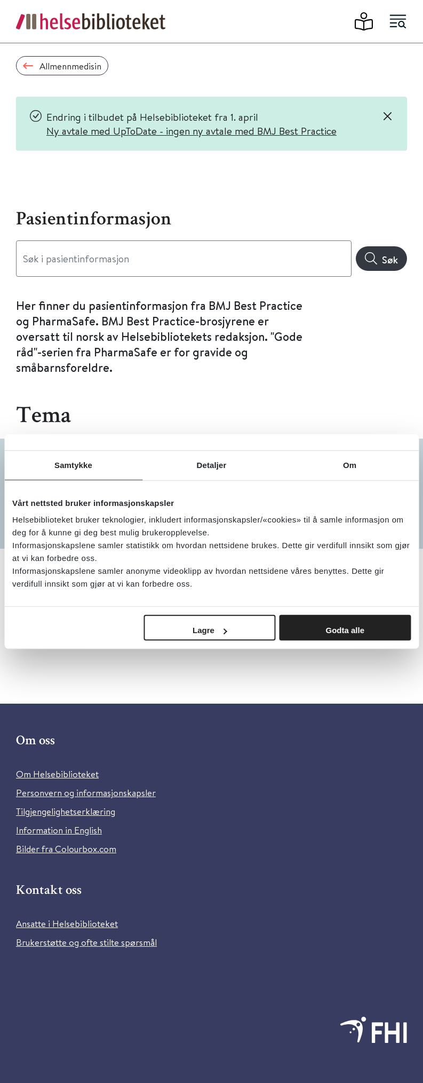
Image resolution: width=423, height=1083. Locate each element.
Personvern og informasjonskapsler (86, 792)
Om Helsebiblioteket (57, 774)
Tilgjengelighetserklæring (65, 811)
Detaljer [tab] (212, 464)
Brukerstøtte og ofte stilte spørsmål (86, 942)
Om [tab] (349, 464)
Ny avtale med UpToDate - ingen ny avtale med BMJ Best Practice (191, 130)
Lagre (210, 630)
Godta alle (344, 630)
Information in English (59, 830)
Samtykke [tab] (73, 464)
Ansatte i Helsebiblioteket (67, 923)
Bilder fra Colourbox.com (66, 849)
